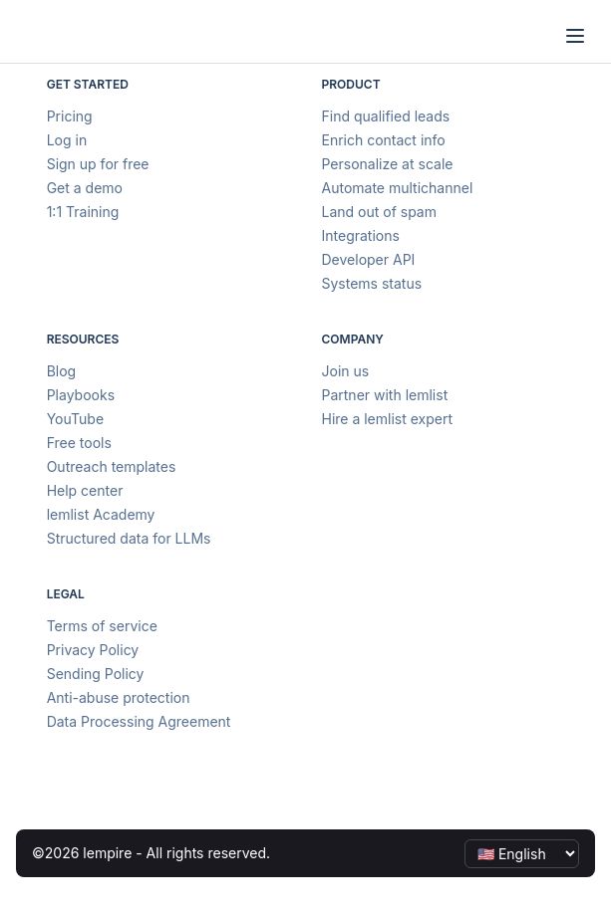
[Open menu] (575, 36)
